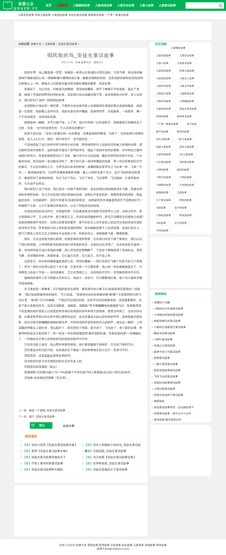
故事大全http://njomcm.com (113, 548)
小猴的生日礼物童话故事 (168, 308)
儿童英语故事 (26, 14)
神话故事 (161, 545)
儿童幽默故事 (186, 101)
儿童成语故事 (103, 5)
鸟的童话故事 (186, 162)
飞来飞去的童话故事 (166, 376)
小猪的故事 (162, 169)
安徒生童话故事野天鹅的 (47, 469)
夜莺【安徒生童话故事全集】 (50, 451)
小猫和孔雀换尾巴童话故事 (170, 327)
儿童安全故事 (125, 5)
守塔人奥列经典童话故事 (47, 463)
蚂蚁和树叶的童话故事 (167, 320)
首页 (48, 5)
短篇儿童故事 (163, 146)
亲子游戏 (192, 124)
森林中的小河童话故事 (167, 351)
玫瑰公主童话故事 (164, 345)
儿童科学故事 (163, 86)
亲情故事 (150, 545)
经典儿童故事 (43, 14)
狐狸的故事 (162, 192)
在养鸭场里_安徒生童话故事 (111, 463)
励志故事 (127, 545)
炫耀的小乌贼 (162, 302)
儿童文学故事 (186, 86)
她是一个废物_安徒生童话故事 (47, 410)
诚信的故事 (183, 169)
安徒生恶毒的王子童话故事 (110, 469)
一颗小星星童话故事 (166, 364)
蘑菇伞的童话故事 (164, 333)
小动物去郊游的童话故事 (168, 314)
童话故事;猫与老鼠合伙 (167, 419)
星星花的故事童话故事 (167, 370)
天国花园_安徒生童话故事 (109, 451)
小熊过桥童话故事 (164, 388)
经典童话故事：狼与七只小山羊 (172, 413)
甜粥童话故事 (162, 357)
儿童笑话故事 (163, 101)
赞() (42, 425)
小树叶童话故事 (163, 339)
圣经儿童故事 (186, 146)
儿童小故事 (146, 5)
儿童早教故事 (163, 154)
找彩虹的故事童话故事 (167, 382)
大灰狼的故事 (186, 184)
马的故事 (161, 207)
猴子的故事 (162, 131)
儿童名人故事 (186, 78)
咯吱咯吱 (159, 401)
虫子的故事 (180, 207)
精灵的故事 (183, 131)
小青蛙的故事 (163, 215)
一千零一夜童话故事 (117, 14)
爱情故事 (93, 545)
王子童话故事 (163, 200)
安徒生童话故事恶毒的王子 (48, 457)
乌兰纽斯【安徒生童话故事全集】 (114, 457)
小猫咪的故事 (163, 184)
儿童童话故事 (167, 5)
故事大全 (36, 43)
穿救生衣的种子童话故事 (168, 394)
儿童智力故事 (163, 93)
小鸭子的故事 (163, 177)
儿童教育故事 (186, 93)
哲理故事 (104, 545)
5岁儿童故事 (185, 139)
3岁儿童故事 (163, 139)
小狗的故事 (185, 177)
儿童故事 (50, 43)
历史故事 (115, 545)
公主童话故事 (163, 162)
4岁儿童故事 (186, 154)
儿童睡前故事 (81, 5)
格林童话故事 (96, 14)
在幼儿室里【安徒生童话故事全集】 (54, 444)
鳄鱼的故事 (185, 200)
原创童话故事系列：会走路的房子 (174, 407)
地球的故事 (162, 116)
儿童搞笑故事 (60, 14)
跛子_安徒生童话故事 (42, 416)
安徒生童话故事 (77, 14)
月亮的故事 (162, 230)
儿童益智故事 (163, 108)
